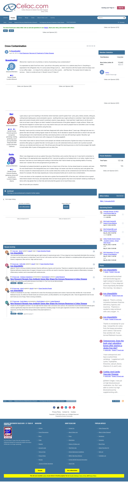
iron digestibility (16, 253)
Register (41, 444)
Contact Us (65, 412)
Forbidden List (102, 456)
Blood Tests (102, 444)
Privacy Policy (56, 412)
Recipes (41, 459)
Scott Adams (45, 277)
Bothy (107, 72)
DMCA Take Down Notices (75, 456)
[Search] (105, 17)
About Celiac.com (42, 18)
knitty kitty (22, 264)
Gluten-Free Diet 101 (104, 448)
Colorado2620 (109, 201)
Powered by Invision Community (64, 416)
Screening (101, 440)
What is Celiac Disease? (105, 432)
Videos (20, 18)
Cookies (73, 412)
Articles (5, 18)
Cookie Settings (74, 475)
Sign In (5, 30)
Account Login (42, 448)
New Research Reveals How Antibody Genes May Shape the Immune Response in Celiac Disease (48, 279)
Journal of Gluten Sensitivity (46, 463)
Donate (66, 207)
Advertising (71, 440)
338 (10, 129)
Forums (13, 18)
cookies (45, 475)
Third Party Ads (72, 448)
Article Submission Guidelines (76, 452)
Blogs (26, 18)
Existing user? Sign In (108, 8)
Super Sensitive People (43, 251)
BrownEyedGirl (15, 51)
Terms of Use (42, 452)
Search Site (71, 463)
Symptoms (101, 436)
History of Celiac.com (74, 444)
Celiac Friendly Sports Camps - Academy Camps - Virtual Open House (111, 240)
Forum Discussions (43, 432)
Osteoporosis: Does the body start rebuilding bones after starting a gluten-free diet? (113, 344)
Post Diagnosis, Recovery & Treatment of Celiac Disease (37, 53)
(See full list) (120, 196)
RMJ (102, 201)
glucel (20, 251)
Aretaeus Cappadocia (26, 277)
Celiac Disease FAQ (104, 428)
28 (11, 75)
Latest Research (60, 277)
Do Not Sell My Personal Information (78, 459)
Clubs (32, 18)
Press (70, 436)
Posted (114, 272)
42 (11, 169)
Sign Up (121, 7)
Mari (11, 114)
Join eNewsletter (24, 207)
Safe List (101, 452)
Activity (53, 18)
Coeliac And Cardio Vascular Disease (111, 373)
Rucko (11, 154)
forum (46, 27)
